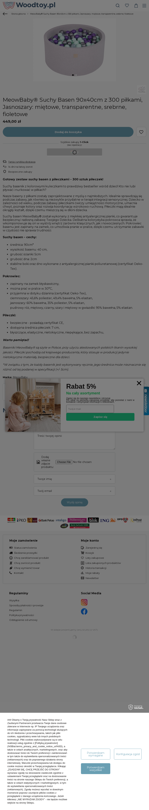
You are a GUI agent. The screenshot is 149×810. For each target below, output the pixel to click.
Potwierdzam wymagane (95, 754)
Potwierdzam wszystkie (95, 769)
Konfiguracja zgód (128, 754)
